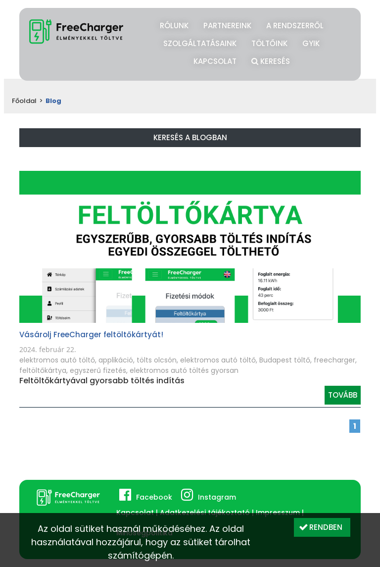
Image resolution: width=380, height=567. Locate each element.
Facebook (154, 497)
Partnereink (227, 25)
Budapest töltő (284, 360)
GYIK (311, 43)
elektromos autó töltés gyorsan (184, 370)
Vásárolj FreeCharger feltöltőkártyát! (91, 334)
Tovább (342, 395)
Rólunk (174, 25)
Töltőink (269, 43)
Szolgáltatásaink (200, 43)
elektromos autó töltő (57, 360)
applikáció (115, 360)
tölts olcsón (157, 360)
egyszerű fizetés (98, 370)
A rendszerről (295, 25)
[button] (322, 527)
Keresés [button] (270, 59)
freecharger (334, 360)
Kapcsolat (215, 61)
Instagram (217, 497)
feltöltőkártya (42, 370)
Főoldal (24, 100)
